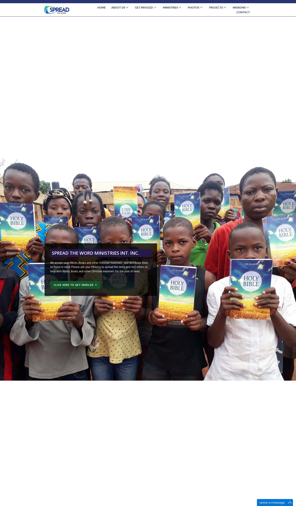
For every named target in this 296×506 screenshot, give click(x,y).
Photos (195, 7)
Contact (243, 12)
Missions (241, 7)
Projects (217, 7)
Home (101, 7)
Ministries (172, 7)
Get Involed (145, 7)
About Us (119, 7)
